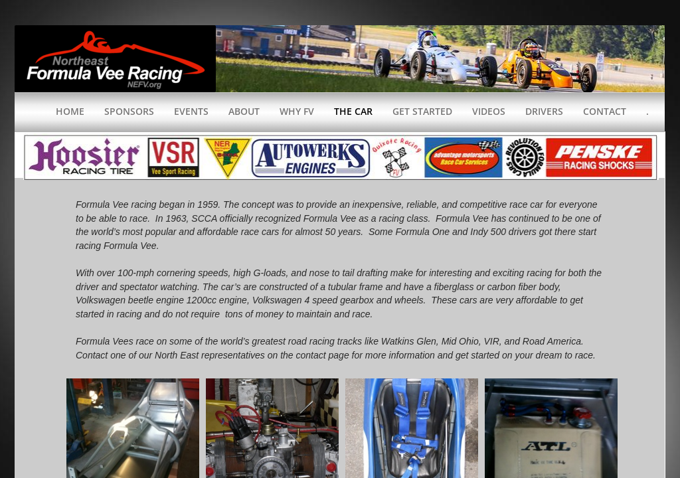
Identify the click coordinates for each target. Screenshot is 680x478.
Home (70, 111)
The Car (353, 111)
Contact (604, 111)
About (244, 111)
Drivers (544, 111)
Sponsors (129, 111)
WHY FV (297, 111)
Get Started (422, 111)
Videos (488, 111)
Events (191, 111)
